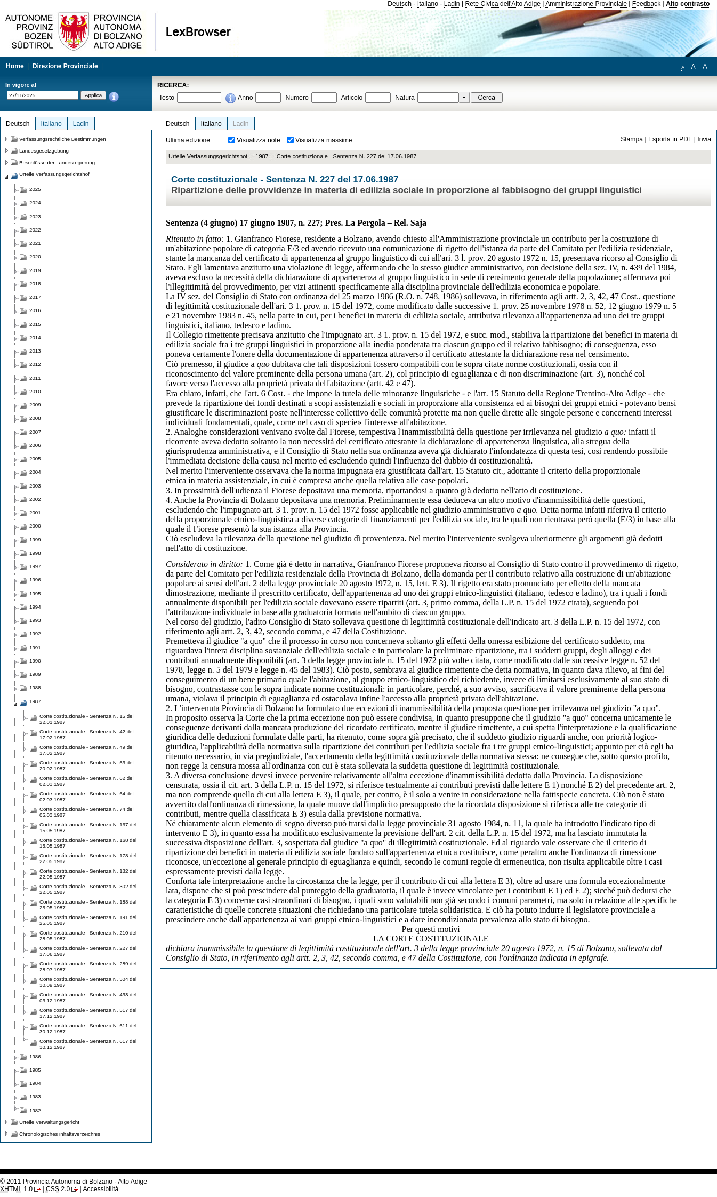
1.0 (16, 1189)
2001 (35, 512)
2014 (35, 337)
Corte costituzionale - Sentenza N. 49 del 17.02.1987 (86, 750)
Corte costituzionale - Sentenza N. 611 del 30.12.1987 (87, 1028)
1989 (35, 674)
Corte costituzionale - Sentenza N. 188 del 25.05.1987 (87, 905)
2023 (35, 216)
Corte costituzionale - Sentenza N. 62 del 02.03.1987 (86, 781)
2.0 (58, 1189)
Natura (405, 97)
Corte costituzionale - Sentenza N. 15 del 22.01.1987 (86, 719)
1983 (35, 1096)
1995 (35, 593)
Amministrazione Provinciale (586, 3)
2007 (35, 432)
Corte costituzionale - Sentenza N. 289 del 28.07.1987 (87, 966)
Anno (245, 97)
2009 (35, 405)
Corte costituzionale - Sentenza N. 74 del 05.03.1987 (86, 812)
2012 (35, 364)
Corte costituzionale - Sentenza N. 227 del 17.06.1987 (347, 156)
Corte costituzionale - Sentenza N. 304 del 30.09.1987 (87, 982)
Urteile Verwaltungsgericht (49, 1122)
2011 (35, 378)
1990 (35, 661)
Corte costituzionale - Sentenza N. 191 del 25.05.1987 (87, 920)
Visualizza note (258, 140)
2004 (35, 472)
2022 (35, 230)
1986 (35, 1056)
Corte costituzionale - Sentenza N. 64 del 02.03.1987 (86, 796)
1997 (35, 566)
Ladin (452, 3)
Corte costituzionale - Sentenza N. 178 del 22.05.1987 (87, 858)
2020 (35, 256)
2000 (35, 526)
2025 (35, 189)
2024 (35, 202)
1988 (35, 687)
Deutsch (400, 3)
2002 (35, 499)
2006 (35, 445)
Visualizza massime (323, 140)
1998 (35, 553)
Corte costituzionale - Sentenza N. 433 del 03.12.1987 (87, 997)
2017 (35, 297)
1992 (35, 633)
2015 (35, 324)
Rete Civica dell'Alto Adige (503, 3)
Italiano (427, 3)
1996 (35, 579)
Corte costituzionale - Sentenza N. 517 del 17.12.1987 (87, 1013)
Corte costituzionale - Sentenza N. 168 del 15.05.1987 (87, 843)
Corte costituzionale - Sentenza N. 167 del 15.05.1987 (87, 827)
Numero (296, 97)
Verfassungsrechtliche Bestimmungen (62, 139)
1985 (35, 1070)
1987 (261, 156)
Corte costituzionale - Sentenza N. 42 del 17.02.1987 (86, 734)
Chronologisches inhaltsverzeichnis (59, 1134)
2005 (35, 458)
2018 (35, 283)
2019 (35, 270)
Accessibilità (100, 1189)
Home (15, 66)
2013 (35, 351)
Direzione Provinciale (65, 66)
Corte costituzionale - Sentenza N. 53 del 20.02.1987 (86, 765)
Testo (166, 97)
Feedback (646, 3)
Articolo (352, 97)
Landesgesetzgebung (44, 151)
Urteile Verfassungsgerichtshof (207, 156)
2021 (35, 243)
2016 (35, 310)
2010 (35, 391)
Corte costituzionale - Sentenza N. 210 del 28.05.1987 (87, 935)
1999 (35, 539)
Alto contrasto (688, 3)
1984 (35, 1083)
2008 (35, 418)
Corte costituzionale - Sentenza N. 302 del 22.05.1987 (87, 889)
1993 (35, 620)
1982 (35, 1110)
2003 (35, 486)
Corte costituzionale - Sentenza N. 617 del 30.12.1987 (87, 1044)
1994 (35, 607)
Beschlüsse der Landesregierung (57, 162)
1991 (35, 647)
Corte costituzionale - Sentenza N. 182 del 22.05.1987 (87, 874)
